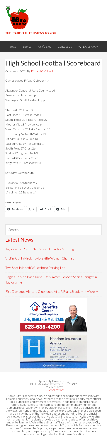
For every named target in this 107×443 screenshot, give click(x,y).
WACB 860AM (53, 21)
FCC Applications (53, 390)
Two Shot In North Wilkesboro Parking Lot (35, 268)
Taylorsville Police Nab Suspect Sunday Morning (39, 249)
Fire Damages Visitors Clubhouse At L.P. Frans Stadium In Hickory (51, 291)
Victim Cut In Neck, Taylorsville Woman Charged (39, 258)
